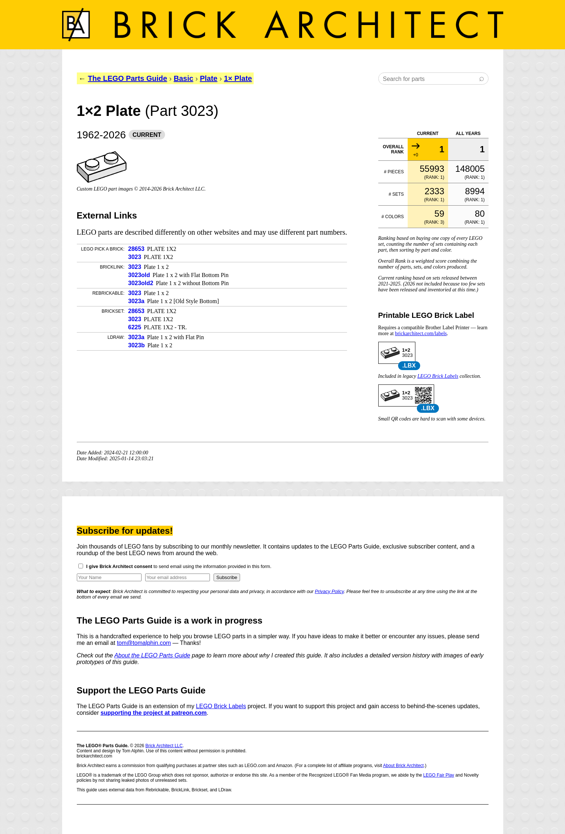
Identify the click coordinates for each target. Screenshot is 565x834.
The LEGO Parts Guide (127, 78)
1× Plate (238, 78)
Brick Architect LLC (164, 745)
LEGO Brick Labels (437, 376)
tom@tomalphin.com (144, 643)
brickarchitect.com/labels (421, 333)
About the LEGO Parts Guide (152, 655)
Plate (209, 78)
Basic (183, 78)
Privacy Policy (329, 591)
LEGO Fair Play (438, 775)
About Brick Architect (403, 765)
